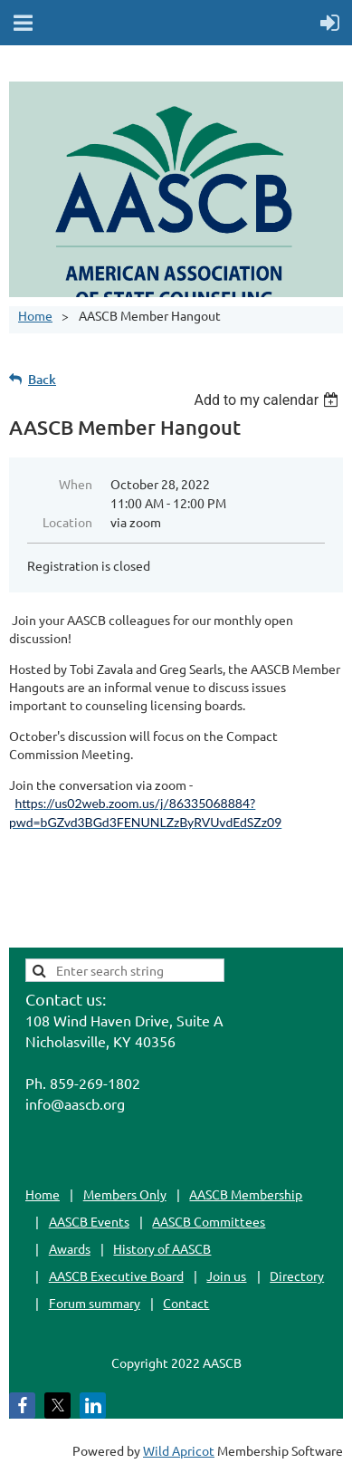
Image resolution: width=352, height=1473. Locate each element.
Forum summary (94, 1303)
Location (67, 522)
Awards (69, 1248)
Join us (226, 1275)
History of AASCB (162, 1248)
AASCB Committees (208, 1221)
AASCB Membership (245, 1194)
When (75, 484)
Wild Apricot (178, 1450)
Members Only (124, 1194)
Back (42, 379)
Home (35, 315)
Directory (297, 1275)
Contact (186, 1303)
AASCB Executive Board (116, 1275)
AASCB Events (89, 1221)
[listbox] (268, 400)
